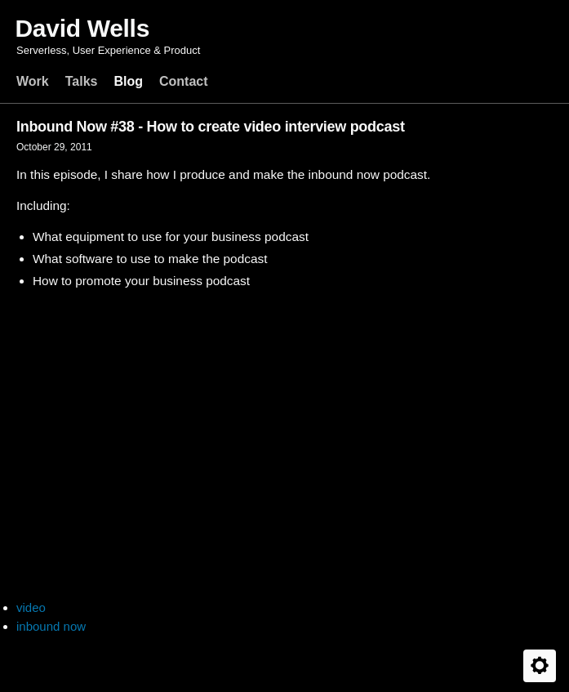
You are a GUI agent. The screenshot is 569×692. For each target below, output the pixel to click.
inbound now (51, 626)
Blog (128, 81)
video (31, 607)
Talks (81, 81)
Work (32, 81)
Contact (183, 81)
